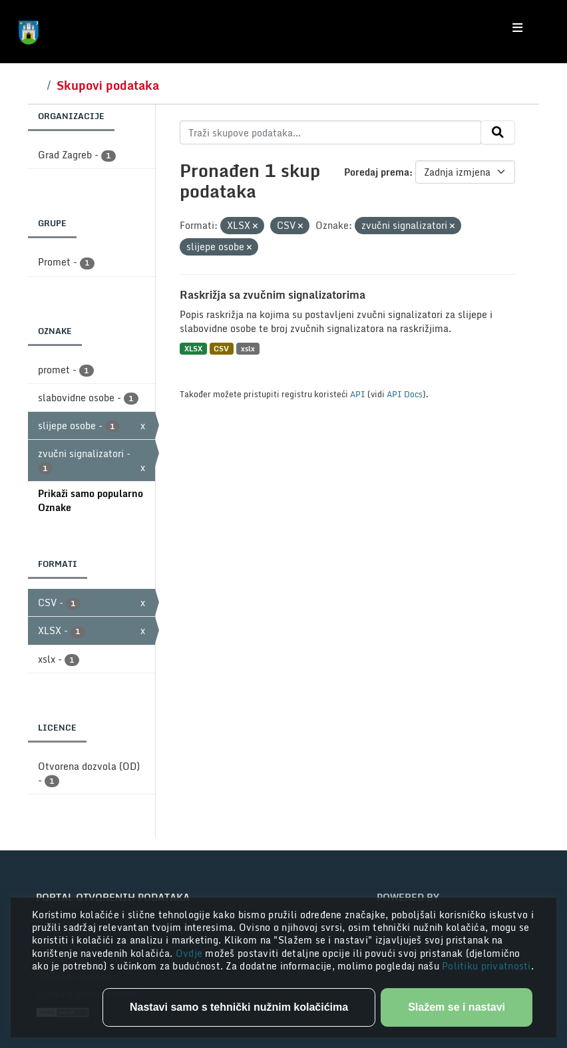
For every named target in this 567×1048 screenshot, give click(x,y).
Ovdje (191, 953)
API (357, 394)
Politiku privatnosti (486, 965)
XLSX (193, 348)
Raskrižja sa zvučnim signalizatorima (272, 294)
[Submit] (497, 132)
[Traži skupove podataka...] (330, 132)
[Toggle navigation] (517, 28)
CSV (221, 348)
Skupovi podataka (108, 85)
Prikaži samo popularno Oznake (90, 500)
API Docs (405, 394)
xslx (248, 348)
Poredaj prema (376, 172)
